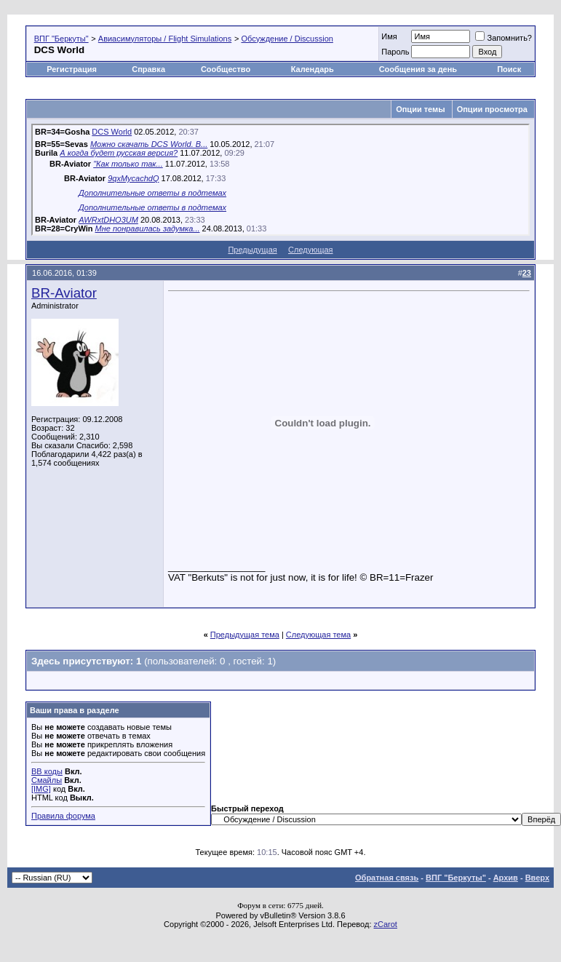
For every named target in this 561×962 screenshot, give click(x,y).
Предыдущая (252, 249)
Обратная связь (386, 877)
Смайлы (46, 780)
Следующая (310, 249)
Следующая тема (318, 634)
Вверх (537, 877)
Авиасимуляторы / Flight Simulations (164, 38)
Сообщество (226, 69)
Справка (148, 69)
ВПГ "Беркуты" (61, 38)
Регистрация (72, 69)
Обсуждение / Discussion (287, 38)
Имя (389, 36)
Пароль (395, 51)
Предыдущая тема (244, 634)
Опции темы (420, 109)
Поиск (509, 69)
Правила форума (63, 815)
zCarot (385, 924)
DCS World (112, 131)
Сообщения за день (418, 69)
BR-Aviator (64, 293)
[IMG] (41, 788)
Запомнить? (503, 37)
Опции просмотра (492, 109)
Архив (505, 877)
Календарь (312, 69)
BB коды (47, 771)
